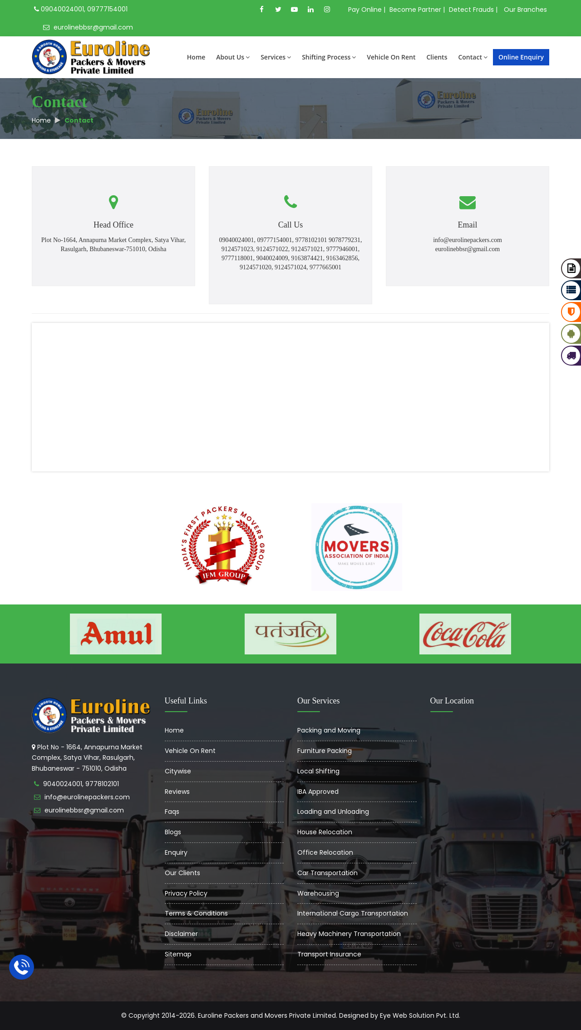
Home (196, 57)
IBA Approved (318, 791)
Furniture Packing (324, 750)
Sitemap (178, 954)
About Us (233, 57)
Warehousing (318, 893)
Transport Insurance (329, 954)
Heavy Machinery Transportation (349, 933)
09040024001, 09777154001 (81, 9)
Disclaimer (181, 933)
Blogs (173, 832)
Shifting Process (329, 57)
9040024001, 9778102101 (81, 783)
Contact (472, 57)
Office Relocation (325, 852)
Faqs (172, 811)
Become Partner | (417, 9)
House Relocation (324, 832)
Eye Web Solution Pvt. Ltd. (420, 1015)
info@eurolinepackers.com (87, 797)
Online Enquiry (521, 57)
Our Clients (182, 872)
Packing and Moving (328, 730)
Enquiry (176, 852)
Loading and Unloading (333, 811)
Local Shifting (318, 771)
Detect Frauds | (473, 9)
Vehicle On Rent (391, 57)
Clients (436, 57)
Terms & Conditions (196, 913)
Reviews (177, 791)
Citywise (178, 771)
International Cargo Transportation (352, 913)
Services (276, 57)
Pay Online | (366, 9)
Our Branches (525, 9)
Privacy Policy (186, 893)
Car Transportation (327, 872)
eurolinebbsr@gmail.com (88, 27)
